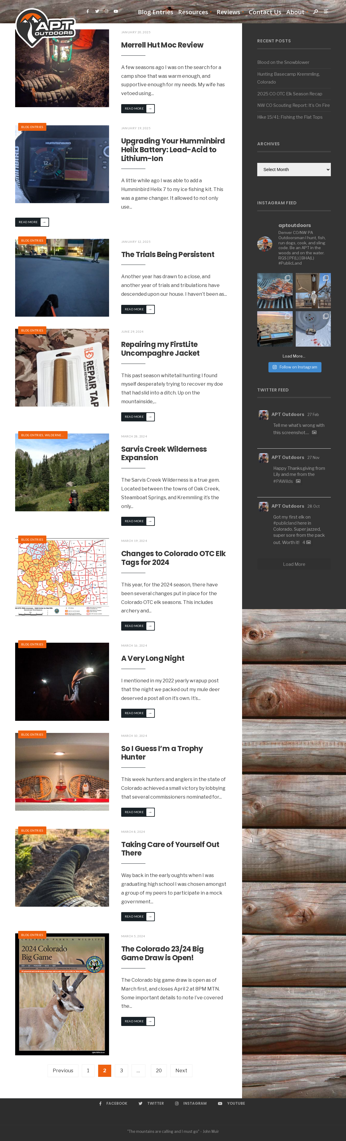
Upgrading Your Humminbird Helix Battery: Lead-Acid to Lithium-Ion (173, 149)
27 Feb (313, 414)
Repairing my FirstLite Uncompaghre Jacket (160, 348)
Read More (140, 109)
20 (159, 1070)
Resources (193, 12)
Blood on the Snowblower (283, 62)
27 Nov (314, 457)
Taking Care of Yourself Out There (170, 848)
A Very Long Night (153, 658)
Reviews (228, 12)
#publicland (285, 523)
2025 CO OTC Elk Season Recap (289, 94)
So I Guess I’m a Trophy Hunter (162, 753)
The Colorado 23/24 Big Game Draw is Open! (162, 953)
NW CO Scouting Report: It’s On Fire (293, 105)
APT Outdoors (287, 414)
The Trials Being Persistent (168, 254)
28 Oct (314, 506)
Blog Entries (155, 12)
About (295, 12)
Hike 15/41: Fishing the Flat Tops (290, 117)
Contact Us (265, 12)
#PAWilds (283, 481)
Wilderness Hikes (60, 435)
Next (181, 1070)
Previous (63, 1070)
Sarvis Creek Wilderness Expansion (164, 453)
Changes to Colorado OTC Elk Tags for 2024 (173, 558)
